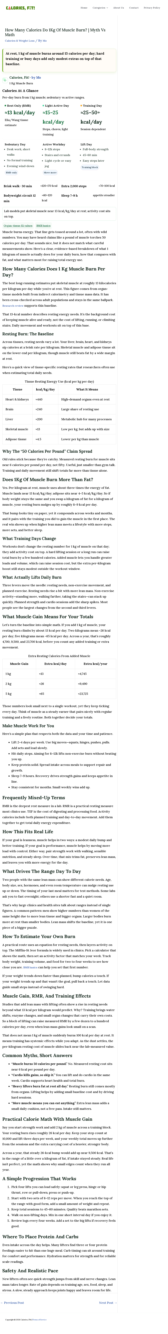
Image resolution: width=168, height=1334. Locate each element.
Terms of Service (39, 1320)
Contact (135, 7)
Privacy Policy (152, 7)
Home (88, 7)
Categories (104, 7)
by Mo (36, 78)
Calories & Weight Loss (21, 40)
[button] (110, 7)
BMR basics (43, 225)
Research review (14, 305)
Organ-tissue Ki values (18, 225)
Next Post (108, 1303)
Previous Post (12, 1303)
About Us (121, 7)
